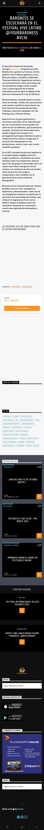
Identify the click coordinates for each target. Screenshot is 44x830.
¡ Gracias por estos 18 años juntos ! (23, 481)
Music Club (8, 431)
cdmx (15, 416)
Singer (21, 442)
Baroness (15, 69)
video (28, 446)
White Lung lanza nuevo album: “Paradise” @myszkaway (23, 634)
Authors (7, 416)
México (24, 435)
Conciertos (8, 467)
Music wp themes (11, 435)
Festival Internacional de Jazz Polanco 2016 (22, 603)
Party (22, 438)
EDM (37, 420)
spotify (30, 442)
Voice (36, 446)
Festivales (22, 15)
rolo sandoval (21, 48)
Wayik (21, 809)
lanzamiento (28, 424)
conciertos (26, 416)
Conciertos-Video (11, 545)
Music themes (22, 431)
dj (17, 420)
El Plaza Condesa (11, 424)
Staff (6, 495)
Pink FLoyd (33, 438)
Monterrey (17, 427)
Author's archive (22, 308)
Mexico (6, 427)
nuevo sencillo (10, 438)
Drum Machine (26, 420)
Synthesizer (8, 446)
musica (28, 427)
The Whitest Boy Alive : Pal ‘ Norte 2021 (22, 520)
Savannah (27, 287)
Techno (20, 446)
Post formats (9, 442)
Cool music (8, 420)
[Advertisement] (22, 345)
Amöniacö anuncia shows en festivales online (23, 559)
